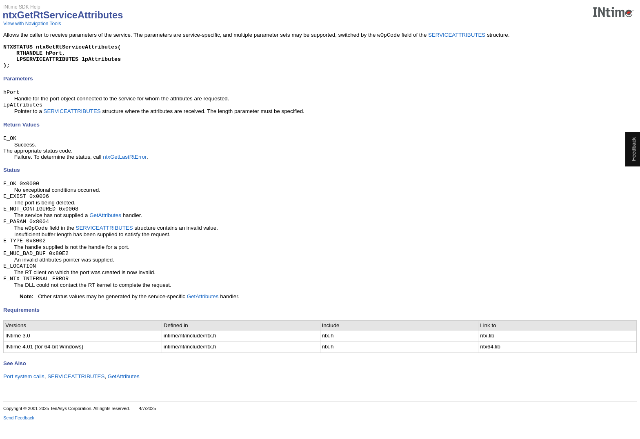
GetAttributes (105, 226)
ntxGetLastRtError (125, 165)
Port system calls (23, 392)
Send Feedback (18, 433)
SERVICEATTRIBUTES (456, 36)
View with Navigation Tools (32, 24)
